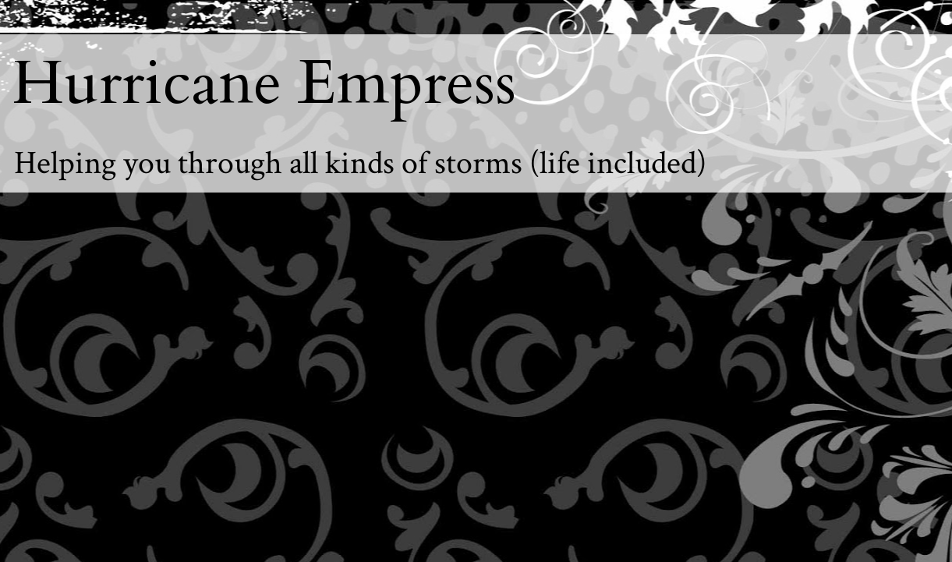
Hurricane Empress (264, 83)
